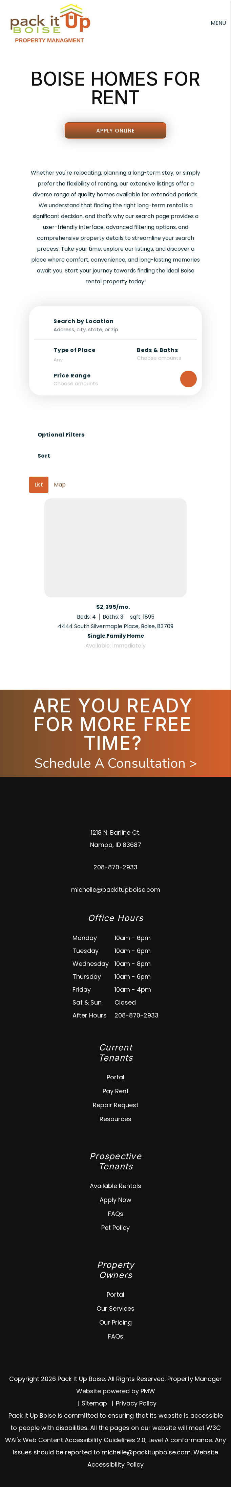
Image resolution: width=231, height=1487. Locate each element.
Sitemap (94, 1403)
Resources (115, 1119)
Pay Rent (116, 1091)
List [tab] (39, 485)
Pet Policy (115, 1227)
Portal (115, 1077)
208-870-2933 (115, 867)
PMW (148, 1391)
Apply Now (115, 1200)
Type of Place (74, 350)
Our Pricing (115, 1322)
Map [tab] (60, 485)
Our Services (115, 1308)
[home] (49, 22)
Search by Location (83, 321)
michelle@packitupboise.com (115, 889)
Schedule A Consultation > (115, 763)
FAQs (115, 1213)
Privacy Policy (136, 1403)
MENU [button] (218, 23)
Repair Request (116, 1105)
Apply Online (115, 131)
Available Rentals (115, 1186)
